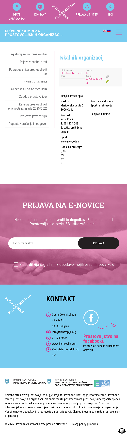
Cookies (93, 424)
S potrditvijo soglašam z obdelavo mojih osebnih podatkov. (66, 264)
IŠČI (110, 9)
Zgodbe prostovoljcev (33, 97)
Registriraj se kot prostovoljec (28, 54)
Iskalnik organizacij (35, 81)
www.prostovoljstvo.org (36, 395)
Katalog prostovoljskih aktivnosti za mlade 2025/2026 (27, 106)
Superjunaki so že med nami (29, 89)
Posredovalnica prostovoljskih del (28, 72)
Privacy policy (78, 424)
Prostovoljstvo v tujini (34, 116)
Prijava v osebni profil (34, 62)
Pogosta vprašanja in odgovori (28, 124)
